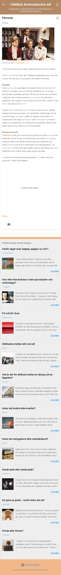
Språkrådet (6, 135)
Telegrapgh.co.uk (22, 63)
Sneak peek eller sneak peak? (18, 469)
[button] (57, 19)
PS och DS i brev (11, 313)
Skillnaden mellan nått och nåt (18, 344)
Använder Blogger (30, 565)
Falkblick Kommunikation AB (30, 4)
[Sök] (57, 5)
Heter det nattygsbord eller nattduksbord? (25, 439)
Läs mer (54, 271)
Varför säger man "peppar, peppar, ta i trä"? (25, 249)
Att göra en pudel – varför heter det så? (23, 500)
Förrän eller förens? (12, 530)
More (5, 216)
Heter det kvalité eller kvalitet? (19, 408)
